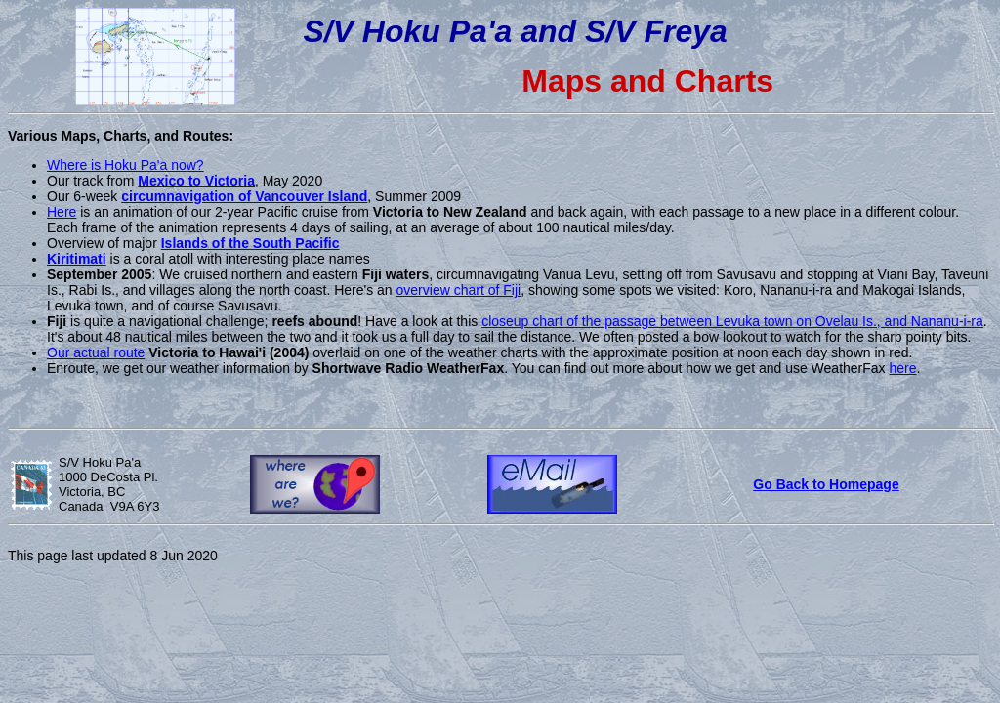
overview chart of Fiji (458, 290)
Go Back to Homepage (825, 484)
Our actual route (96, 352)
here (903, 368)
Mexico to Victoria (196, 180)
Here (61, 212)
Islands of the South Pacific (250, 243)
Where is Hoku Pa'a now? (125, 165)
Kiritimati (76, 259)
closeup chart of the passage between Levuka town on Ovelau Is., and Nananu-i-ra (732, 321)
